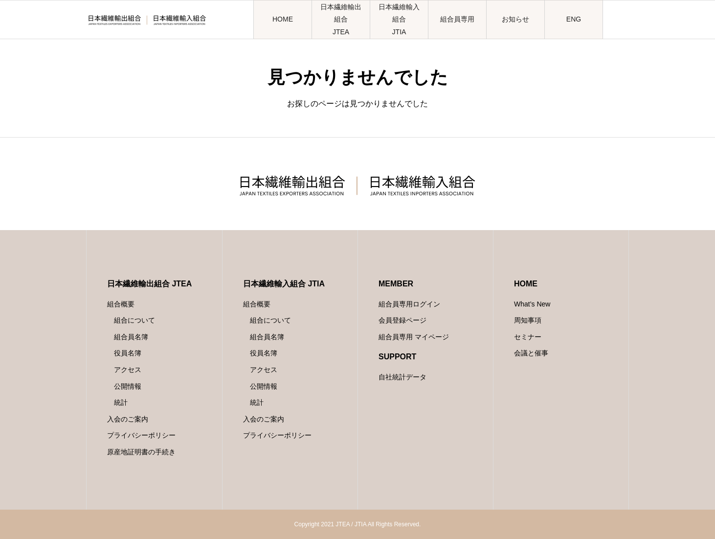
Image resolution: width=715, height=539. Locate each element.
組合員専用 (457, 19)
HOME (282, 19)
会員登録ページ (402, 320)
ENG (573, 19)
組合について (134, 320)
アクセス (127, 370)
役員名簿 (127, 353)
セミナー (527, 337)
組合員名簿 (131, 337)
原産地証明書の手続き (141, 452)
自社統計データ (402, 377)
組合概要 (120, 304)
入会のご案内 (127, 419)
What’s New (532, 304)
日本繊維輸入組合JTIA (399, 19)
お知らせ (515, 19)
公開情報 (127, 386)
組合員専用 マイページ (414, 337)
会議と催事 (531, 353)
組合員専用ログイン (409, 304)
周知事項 (527, 320)
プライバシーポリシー (141, 435)
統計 (121, 402)
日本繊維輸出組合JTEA (340, 19)
